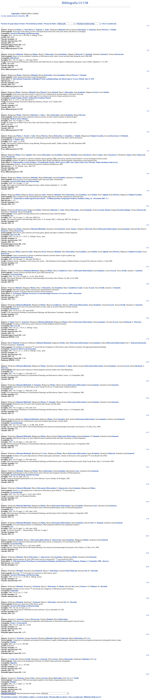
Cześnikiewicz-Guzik (75, 288)
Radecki (50, 619)
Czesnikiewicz (62, 271)
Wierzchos (137, 322)
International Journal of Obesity (21, 257)
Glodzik (113, 30)
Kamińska (63, 54)
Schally (76, 678)
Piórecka (74, 75)
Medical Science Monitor (19, 119)
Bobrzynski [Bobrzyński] (115, 343)
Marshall (94, 571)
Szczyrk (113, 271)
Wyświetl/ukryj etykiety (34, 24)
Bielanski (62, 30)
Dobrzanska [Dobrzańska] (107, 229)
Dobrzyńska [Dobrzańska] (40, 540)
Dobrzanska (52, 586)
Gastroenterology (16, 274)
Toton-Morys (28, 30)
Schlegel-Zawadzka (97, 136)
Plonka (19, 30)
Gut (11, 215)
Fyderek (29, 212)
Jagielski (29, 155)
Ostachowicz (112, 155)
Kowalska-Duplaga (123, 210)
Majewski (111, 453)
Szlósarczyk (141, 155)
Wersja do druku (50, 24)
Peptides (13, 642)
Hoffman (94, 586)
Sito (138, 229)
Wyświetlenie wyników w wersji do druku (33, 697)
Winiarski (15, 343)
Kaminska (92, 30)
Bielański (34, 75)
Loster (45, 453)
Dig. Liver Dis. (15, 234)
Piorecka (105, 30)
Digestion (13, 663)
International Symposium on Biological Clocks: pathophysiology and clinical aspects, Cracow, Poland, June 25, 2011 (53, 79)
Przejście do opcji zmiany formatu (13, 24)
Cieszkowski (64, 638)
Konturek (104, 54)
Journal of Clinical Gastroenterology (23, 349)
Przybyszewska (21, 210)
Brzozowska (114, 136)
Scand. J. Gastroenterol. (18, 623)
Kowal (96, 92)
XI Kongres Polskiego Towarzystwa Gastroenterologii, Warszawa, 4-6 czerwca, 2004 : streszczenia (47, 293)
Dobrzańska (82, 30)
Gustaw (55, 659)
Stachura (83, 586)
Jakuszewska (63, 488)
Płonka (19, 75)
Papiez (70, 366)
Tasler (32, 678)
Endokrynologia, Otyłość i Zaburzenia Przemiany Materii (30, 98)
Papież (12, 322)
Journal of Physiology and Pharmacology (24, 33)
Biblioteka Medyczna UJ (92, 697)
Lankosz (100, 155)
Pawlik (124, 271)
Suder (47, 30)
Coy (88, 638)
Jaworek (34, 638)
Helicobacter (14, 58)
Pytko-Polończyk (71, 571)
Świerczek (13, 659)
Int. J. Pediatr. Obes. (17, 140)
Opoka (129, 155)
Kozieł (26, 136)
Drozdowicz (87, 155)
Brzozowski (119, 54)
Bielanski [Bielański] (38, 229)
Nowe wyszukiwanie (109, 24)
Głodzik (106, 92)
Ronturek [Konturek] (138, 343)
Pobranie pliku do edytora (58, 697)
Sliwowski (78, 54)
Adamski (39, 30)
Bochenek (127, 322)
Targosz (74, 229)
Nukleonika (14, 591)
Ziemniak (89, 54)
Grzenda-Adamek (104, 210)
